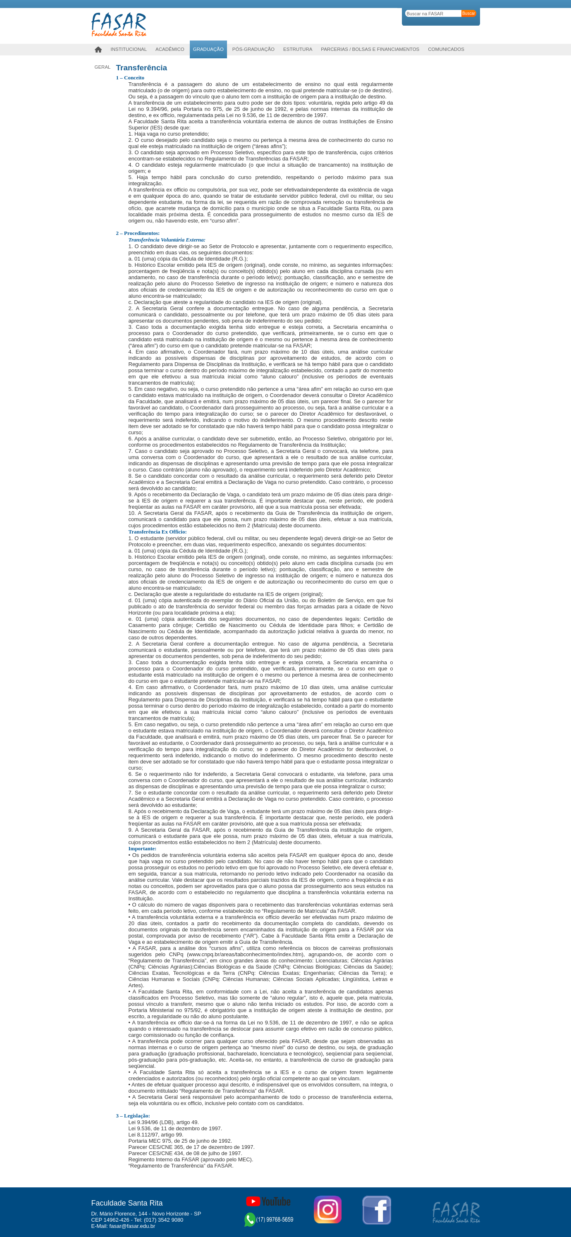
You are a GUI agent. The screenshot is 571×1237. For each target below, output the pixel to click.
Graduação (208, 49)
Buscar (468, 13)
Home (98, 49)
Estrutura (297, 49)
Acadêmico (169, 49)
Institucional (129, 49)
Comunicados (446, 49)
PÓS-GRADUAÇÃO (253, 49)
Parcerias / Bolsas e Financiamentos (370, 49)
